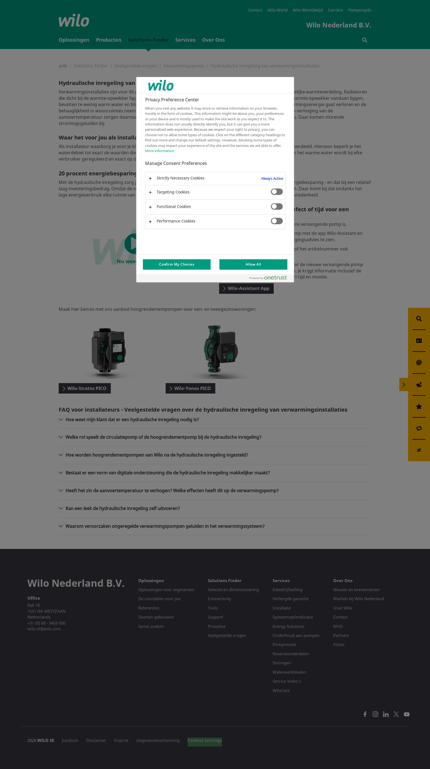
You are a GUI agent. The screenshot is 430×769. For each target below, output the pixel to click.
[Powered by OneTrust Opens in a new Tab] (270, 278)
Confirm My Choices (176, 264)
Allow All (253, 264)
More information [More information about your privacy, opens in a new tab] (159, 150)
